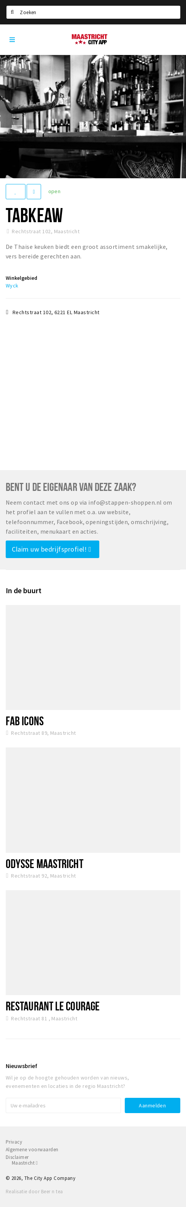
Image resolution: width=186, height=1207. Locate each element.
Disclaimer (17, 1157)
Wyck (12, 285)
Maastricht (25, 1163)
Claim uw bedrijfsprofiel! (51, 549)
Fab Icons (25, 720)
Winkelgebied (21, 277)
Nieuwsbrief (21, 1066)
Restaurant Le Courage (53, 1005)
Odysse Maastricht (44, 863)
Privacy (14, 1142)
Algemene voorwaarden (32, 1149)
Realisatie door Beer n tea (34, 1191)
